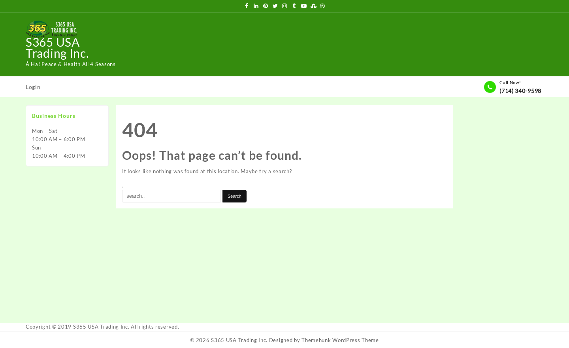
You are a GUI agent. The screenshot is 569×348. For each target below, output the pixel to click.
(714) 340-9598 (520, 90)
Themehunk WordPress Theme (340, 340)
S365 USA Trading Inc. (57, 47)
